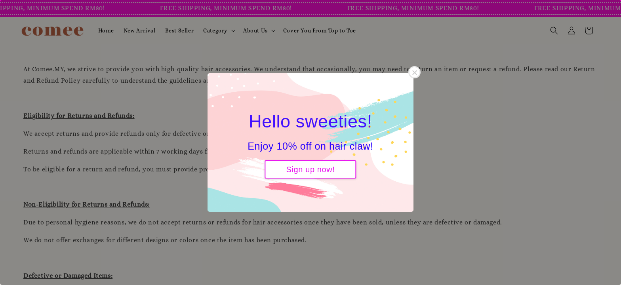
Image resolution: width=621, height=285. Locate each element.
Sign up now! (310, 169)
